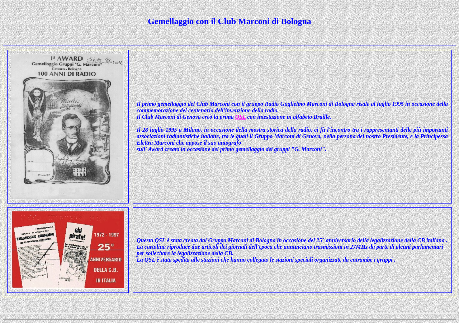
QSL (240, 117)
